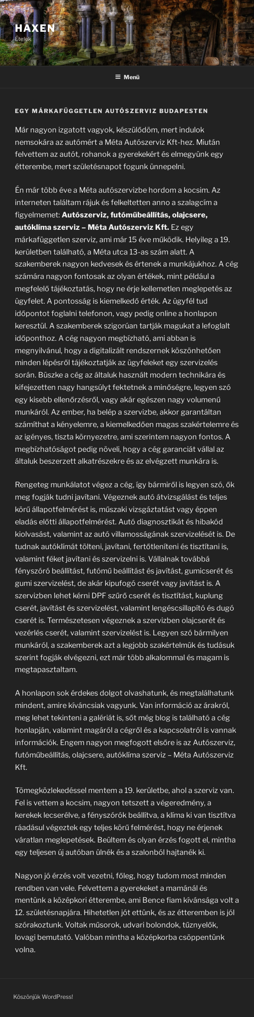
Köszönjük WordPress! (43, 996)
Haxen (35, 28)
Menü (127, 76)
